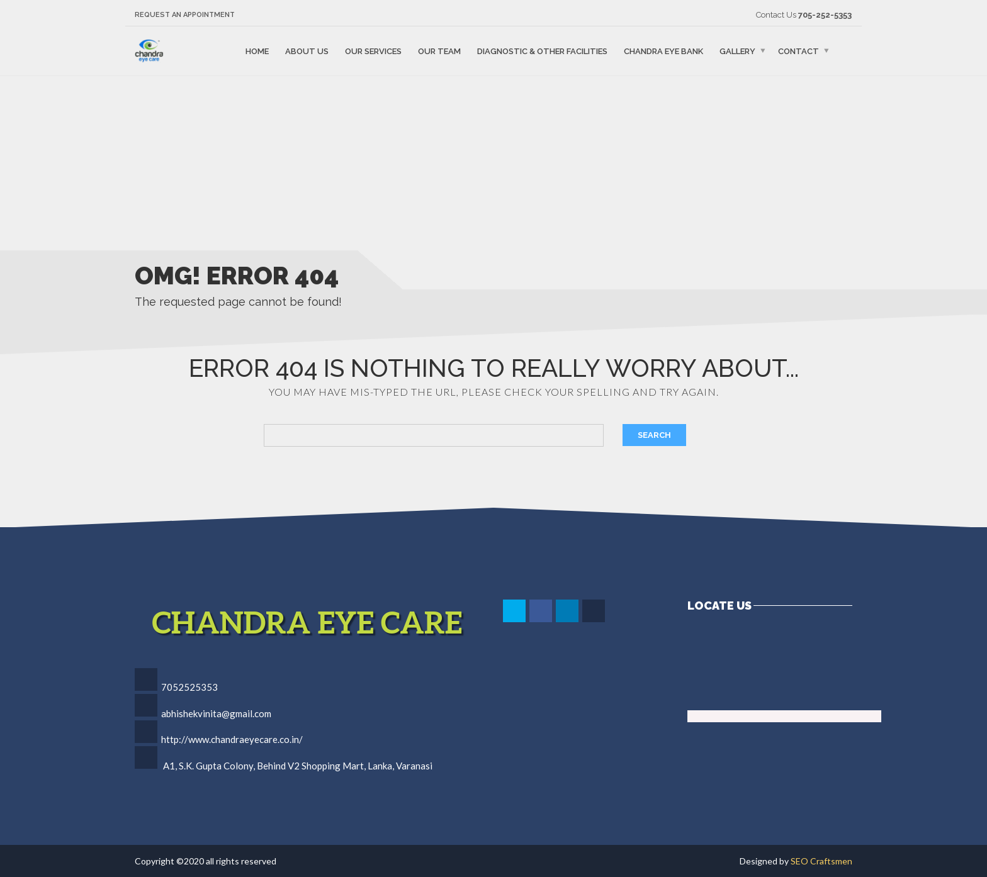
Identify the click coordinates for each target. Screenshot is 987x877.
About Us (307, 50)
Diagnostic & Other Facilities (542, 50)
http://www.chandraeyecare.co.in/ (232, 739)
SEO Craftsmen (821, 861)
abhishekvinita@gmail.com (216, 713)
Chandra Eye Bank (663, 50)
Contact (798, 50)
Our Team (439, 50)
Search (654, 435)
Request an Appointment (185, 15)
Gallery (737, 50)
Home (257, 50)
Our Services (373, 50)
